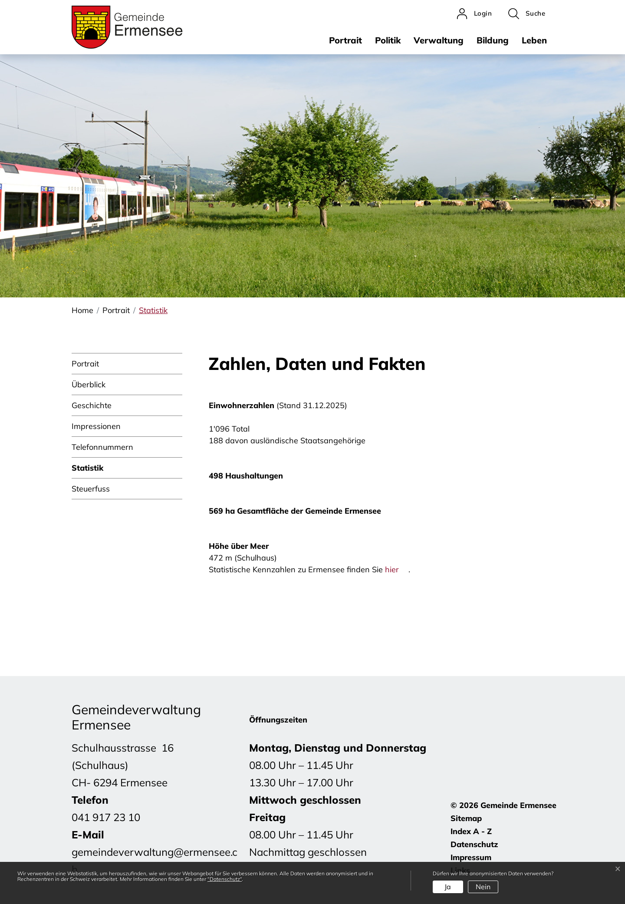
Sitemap (466, 818)
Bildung (493, 40)
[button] (526, 14)
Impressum (471, 857)
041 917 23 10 (106, 817)
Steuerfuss (91, 489)
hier (396, 569)
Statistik (87, 470)
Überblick (88, 384)
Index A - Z (471, 831)
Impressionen (96, 426)
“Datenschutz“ (224, 879)
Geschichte (92, 405)
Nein (483, 886)
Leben (534, 40)
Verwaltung (439, 40)
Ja (447, 886)
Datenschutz (474, 844)
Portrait (345, 40)
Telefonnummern (102, 447)
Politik (388, 40)
